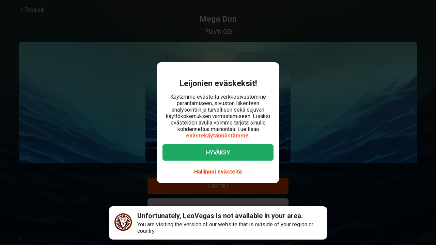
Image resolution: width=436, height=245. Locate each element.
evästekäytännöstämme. (218, 135)
